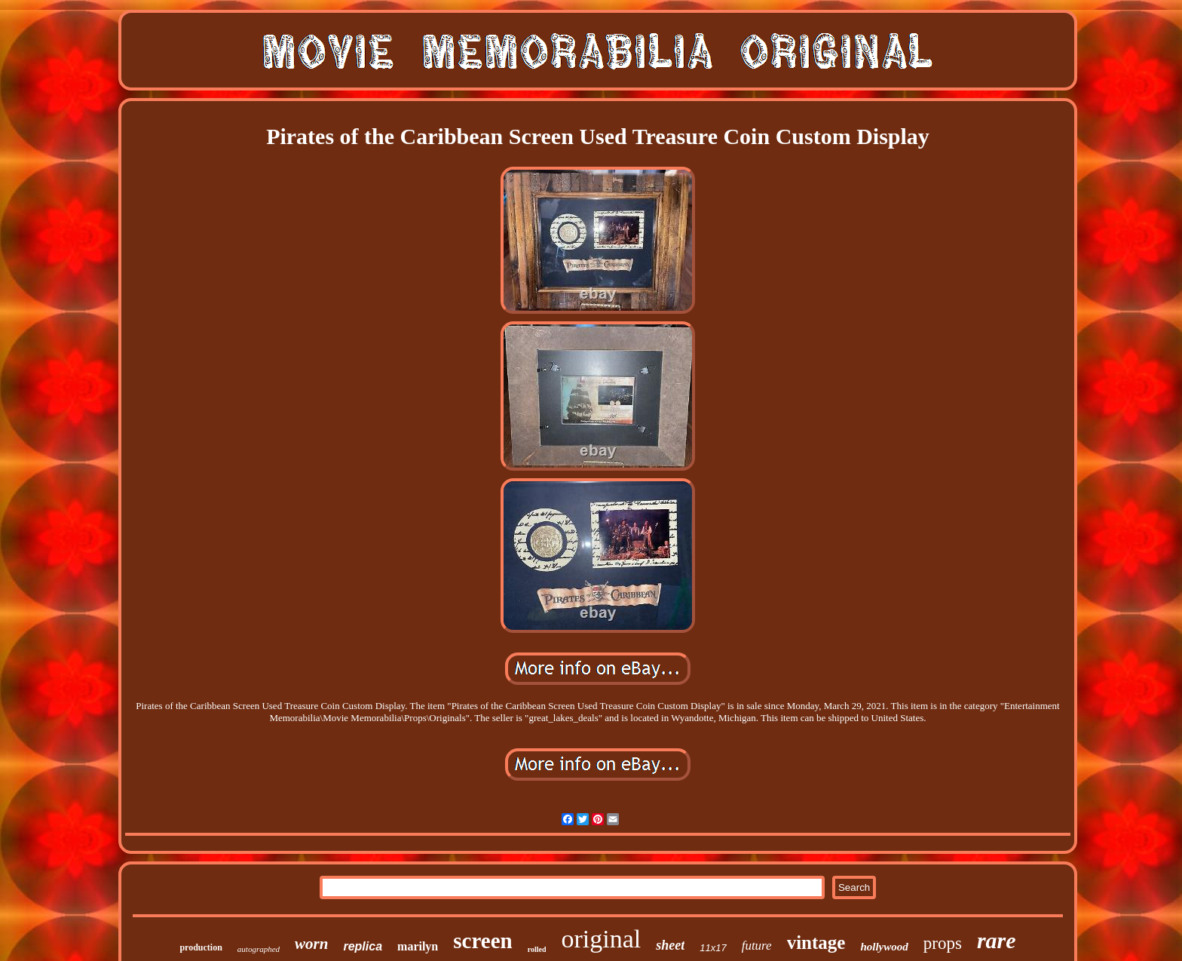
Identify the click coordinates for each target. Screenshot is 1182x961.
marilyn (417, 946)
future (757, 945)
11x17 (713, 947)
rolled (537, 949)
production (200, 947)
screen (482, 941)
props (942, 943)
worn (311, 944)
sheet (670, 945)
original (601, 939)
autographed (258, 948)
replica (362, 946)
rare (996, 940)
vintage (816, 942)
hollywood (884, 947)
